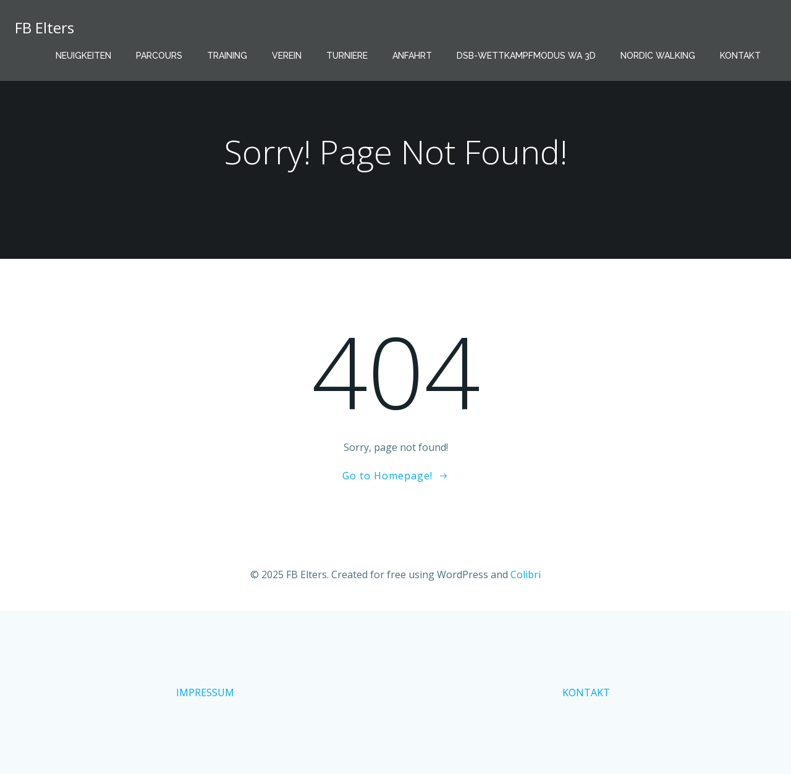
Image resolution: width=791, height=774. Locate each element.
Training (227, 56)
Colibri (525, 574)
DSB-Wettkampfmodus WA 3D (526, 56)
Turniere (347, 56)
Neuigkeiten (83, 56)
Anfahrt (412, 56)
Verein (287, 56)
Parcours (159, 56)
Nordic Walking (657, 56)
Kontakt (740, 56)
